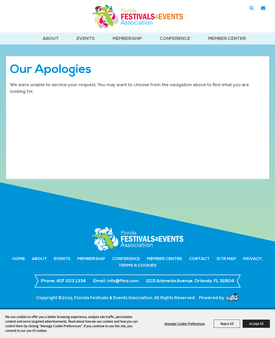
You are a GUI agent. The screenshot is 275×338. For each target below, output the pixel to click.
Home (19, 259)
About (51, 39)
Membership (127, 39)
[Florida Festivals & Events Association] (137, 16)
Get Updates (263, 8)
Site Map (226, 259)
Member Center (227, 39)
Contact (199, 259)
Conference (175, 39)
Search (251, 8)
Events (86, 39)
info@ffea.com (123, 281)
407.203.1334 (71, 281)
